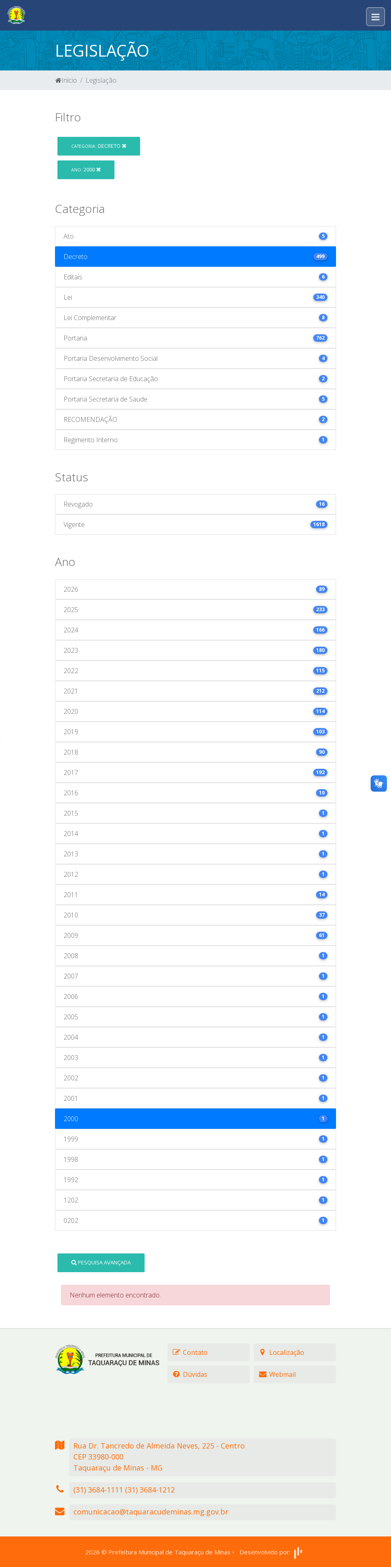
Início (66, 80)
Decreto (98, 145)
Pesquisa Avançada (101, 1262)
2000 (86, 169)
